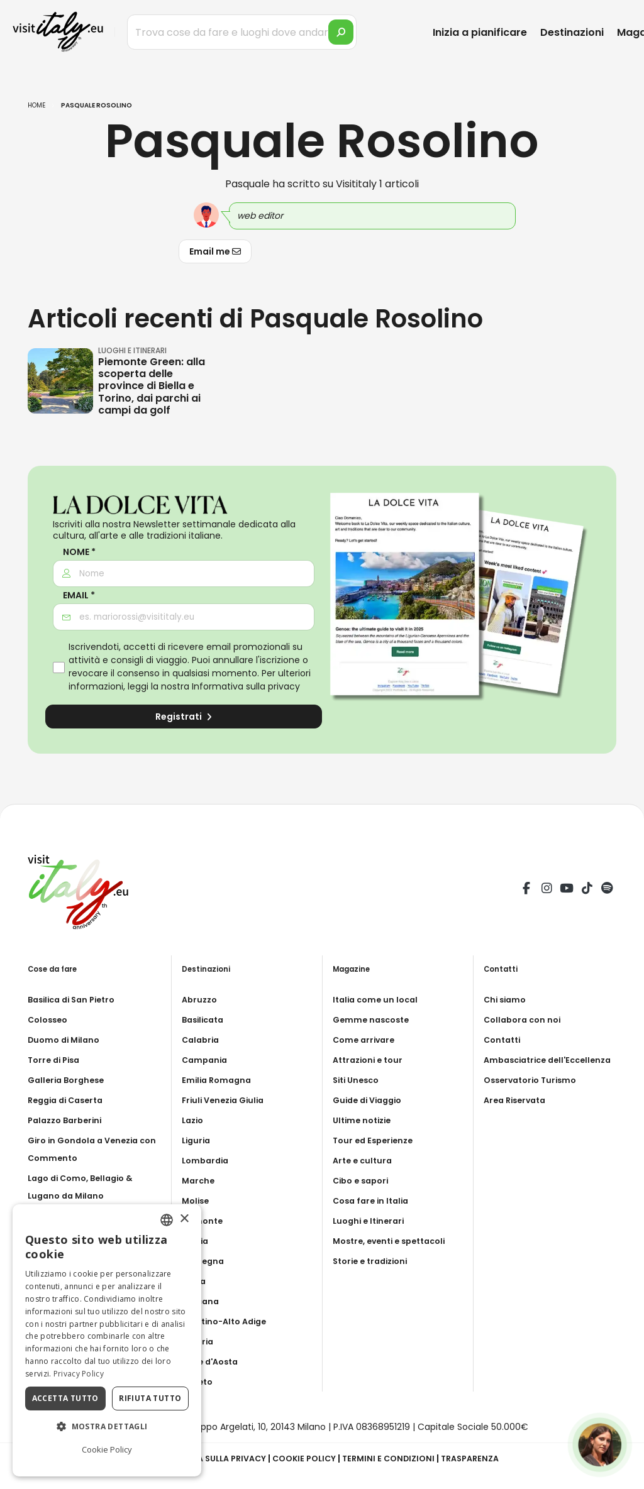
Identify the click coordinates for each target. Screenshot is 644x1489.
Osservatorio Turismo (534, 1097)
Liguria (197, 1140)
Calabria (202, 1039)
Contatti (504, 1039)
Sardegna (205, 1261)
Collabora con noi (525, 1019)
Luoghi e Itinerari (371, 1220)
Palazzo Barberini (68, 1120)
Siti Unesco (358, 1080)
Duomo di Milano (67, 1039)
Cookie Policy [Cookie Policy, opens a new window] (107, 1449)
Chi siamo (507, 999)
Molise (197, 1200)
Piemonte (204, 1220)
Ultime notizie (365, 1120)
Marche (199, 1180)
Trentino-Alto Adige (228, 1321)
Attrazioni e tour (371, 1059)
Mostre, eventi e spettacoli (395, 1240)
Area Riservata (518, 1117)
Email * (79, 595)
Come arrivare (366, 1039)
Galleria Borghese (69, 1080)
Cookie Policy (304, 1458)
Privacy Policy (78, 1373)
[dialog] (107, 1340)
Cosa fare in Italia (374, 1200)
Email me (215, 251)
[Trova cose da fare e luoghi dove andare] (242, 32)
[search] (340, 32)
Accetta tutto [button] (65, 1398)
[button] (107, 1427)
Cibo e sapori (363, 1180)
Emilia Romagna (219, 1080)
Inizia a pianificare (480, 32)
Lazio (194, 1120)
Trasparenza (481, 1458)
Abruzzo (201, 999)
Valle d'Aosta (213, 1361)
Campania (206, 1059)
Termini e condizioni (394, 1458)
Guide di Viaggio (371, 1100)
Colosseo (50, 1019)
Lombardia (207, 1160)
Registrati (183, 716)
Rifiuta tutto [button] (150, 1398)
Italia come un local (378, 999)
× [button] (184, 1219)
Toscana (202, 1301)
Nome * (79, 552)
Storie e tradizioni (374, 1261)
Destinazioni (572, 32)
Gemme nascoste (374, 1019)
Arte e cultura (364, 1160)
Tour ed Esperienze (376, 1140)
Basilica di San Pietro (76, 999)
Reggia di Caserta (69, 1100)
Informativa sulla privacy (246, 686)
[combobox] (166, 1220)
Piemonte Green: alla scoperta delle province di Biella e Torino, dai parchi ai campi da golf (151, 385)
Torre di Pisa (56, 1059)
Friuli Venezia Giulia (227, 1100)
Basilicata (205, 1019)
